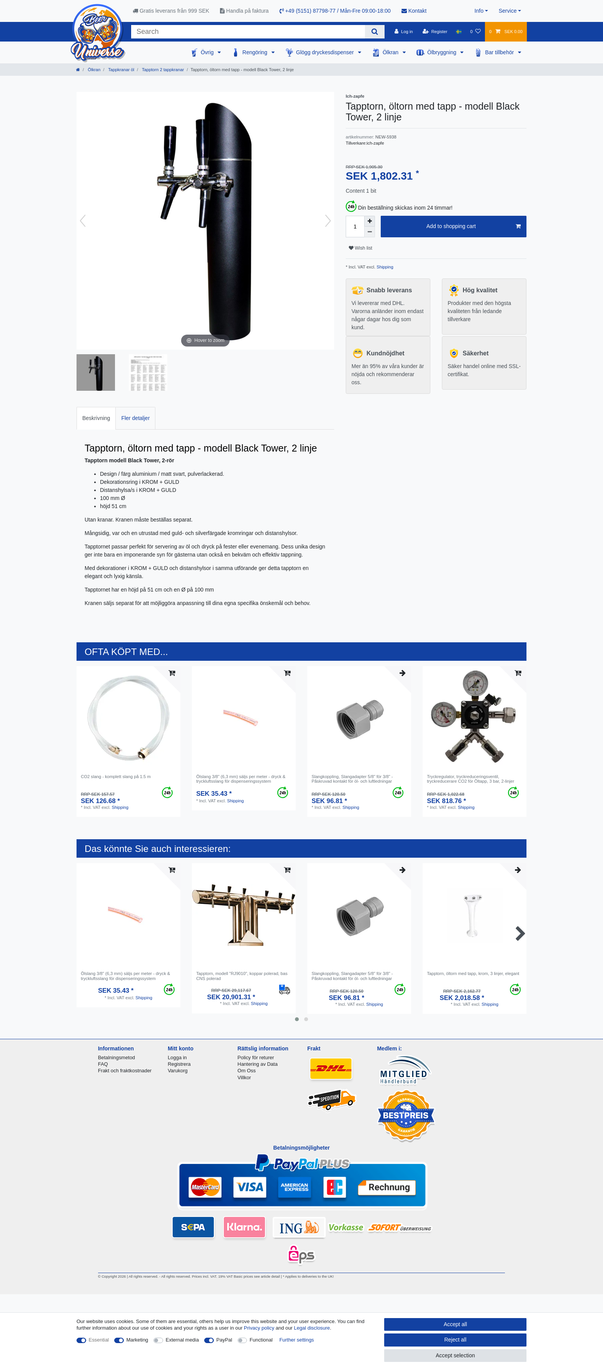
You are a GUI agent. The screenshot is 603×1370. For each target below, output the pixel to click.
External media (182, 1340)
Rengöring (255, 52)
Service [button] (508, 11)
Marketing (137, 1340)
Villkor (244, 1077)
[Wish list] (475, 31)
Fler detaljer (135, 418)
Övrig (208, 52)
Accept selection (455, 1355)
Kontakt (413, 11)
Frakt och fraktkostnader (125, 1070)
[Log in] (403, 31)
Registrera (179, 1064)
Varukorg (178, 1070)
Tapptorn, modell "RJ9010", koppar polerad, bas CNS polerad (241, 975)
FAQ (103, 1064)
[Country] (458, 31)
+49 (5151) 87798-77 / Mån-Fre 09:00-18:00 (335, 11)
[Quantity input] (355, 226)
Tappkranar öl (120, 69)
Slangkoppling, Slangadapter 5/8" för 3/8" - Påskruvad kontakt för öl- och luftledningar (352, 778)
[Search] (375, 31)
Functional (261, 1340)
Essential (99, 1340)
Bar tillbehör (500, 52)
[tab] (96, 418)
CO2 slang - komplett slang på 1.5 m (116, 776)
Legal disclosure (312, 1328)
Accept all (455, 1324)
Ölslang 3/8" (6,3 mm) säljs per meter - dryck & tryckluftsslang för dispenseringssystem (240, 778)
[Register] (435, 31)
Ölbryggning (442, 52)
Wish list (360, 248)
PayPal (224, 1340)
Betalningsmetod (116, 1057)
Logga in (177, 1057)
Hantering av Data (258, 1064)
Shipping (384, 267)
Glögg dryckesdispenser (325, 52)
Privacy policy (259, 1328)
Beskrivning (96, 418)
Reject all (455, 1340)
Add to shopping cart (473, 226)
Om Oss (247, 1070)
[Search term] (248, 31)
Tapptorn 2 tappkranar (162, 69)
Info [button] (479, 11)
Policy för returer (256, 1057)
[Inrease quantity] (369, 221)
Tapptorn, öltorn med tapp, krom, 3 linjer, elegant (473, 973)
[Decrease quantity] (369, 232)
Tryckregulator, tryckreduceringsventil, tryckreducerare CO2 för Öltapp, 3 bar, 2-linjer (470, 778)
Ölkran (391, 52)
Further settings (296, 1340)
